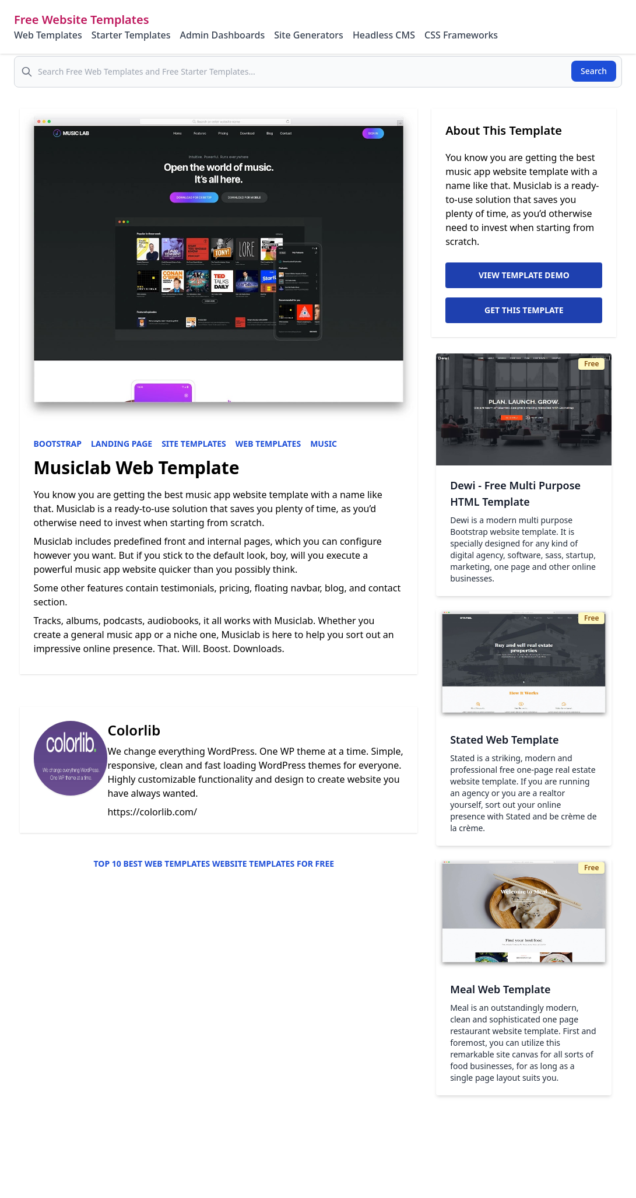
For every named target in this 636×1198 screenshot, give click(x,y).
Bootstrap (58, 443)
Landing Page (121, 443)
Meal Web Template (500, 989)
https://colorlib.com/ (152, 811)
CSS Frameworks (461, 35)
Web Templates (48, 35)
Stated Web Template (504, 740)
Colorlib (133, 730)
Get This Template (524, 310)
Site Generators (308, 35)
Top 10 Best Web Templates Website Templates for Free (214, 863)
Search (594, 70)
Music (323, 443)
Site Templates (193, 443)
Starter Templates (131, 35)
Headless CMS (384, 35)
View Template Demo (524, 275)
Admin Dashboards (222, 35)
